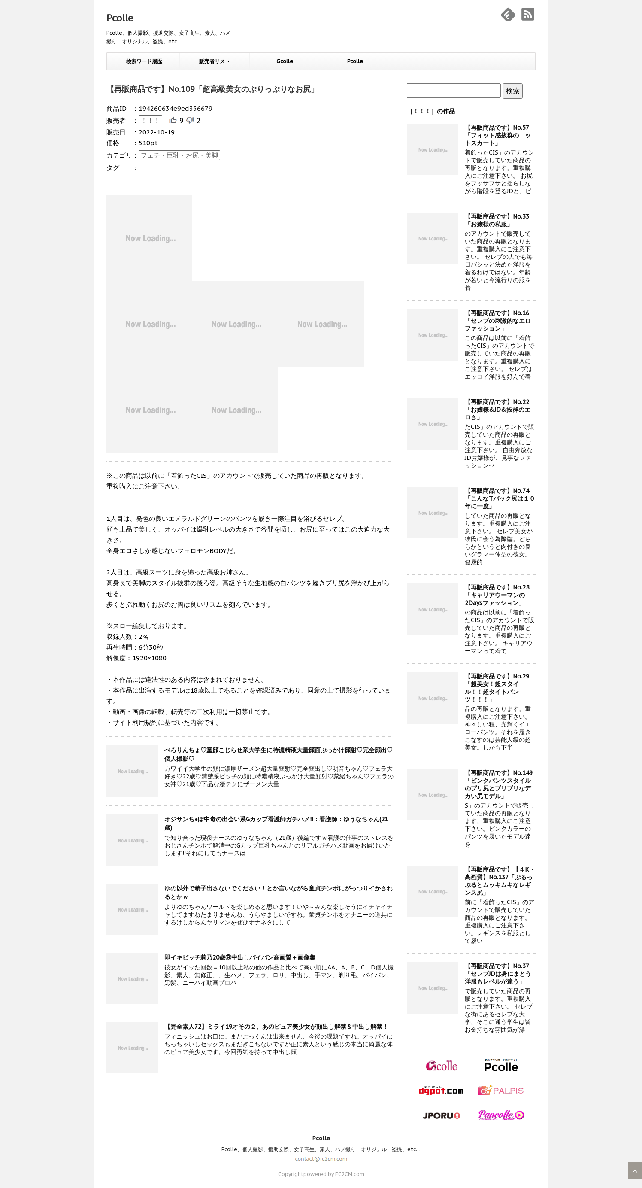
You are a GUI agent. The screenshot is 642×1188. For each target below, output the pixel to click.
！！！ (150, 120)
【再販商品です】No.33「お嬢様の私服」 (497, 220)
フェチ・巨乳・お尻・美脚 (179, 155)
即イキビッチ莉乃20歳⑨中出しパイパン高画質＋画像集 (239, 957)
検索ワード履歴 (144, 61)
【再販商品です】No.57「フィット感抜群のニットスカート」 (498, 135)
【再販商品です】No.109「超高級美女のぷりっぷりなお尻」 (212, 89)
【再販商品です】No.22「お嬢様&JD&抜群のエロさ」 (497, 409)
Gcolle (284, 61)
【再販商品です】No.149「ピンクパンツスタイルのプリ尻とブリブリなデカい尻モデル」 (499, 784)
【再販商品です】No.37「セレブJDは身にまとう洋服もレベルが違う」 (498, 973)
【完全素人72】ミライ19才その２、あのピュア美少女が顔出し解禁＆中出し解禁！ (276, 1026)
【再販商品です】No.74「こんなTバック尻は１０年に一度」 (500, 498)
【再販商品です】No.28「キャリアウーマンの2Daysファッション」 (497, 595)
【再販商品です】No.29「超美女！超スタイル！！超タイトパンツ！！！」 (497, 687)
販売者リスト (214, 61)
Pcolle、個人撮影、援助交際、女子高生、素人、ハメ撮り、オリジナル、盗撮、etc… (321, 1149)
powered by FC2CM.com (333, 1174)
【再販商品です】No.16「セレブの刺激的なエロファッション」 (498, 320)
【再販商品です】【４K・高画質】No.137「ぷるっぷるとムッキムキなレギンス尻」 (500, 881)
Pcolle (119, 18)
